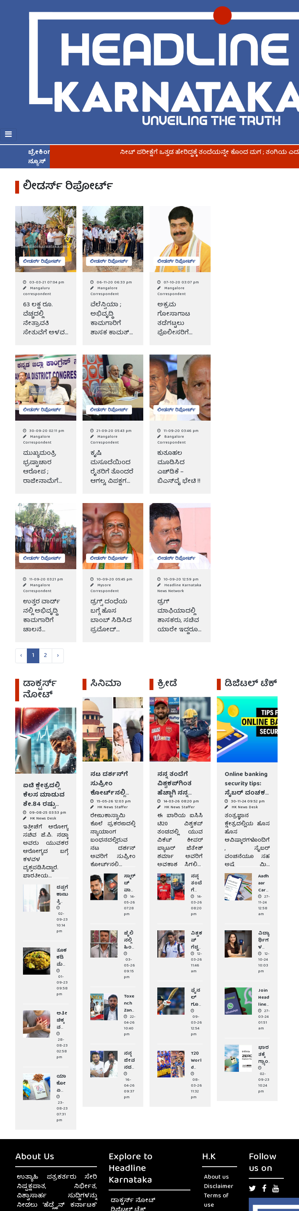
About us (216, 1177)
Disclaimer (219, 1186)
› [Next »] (58, 655)
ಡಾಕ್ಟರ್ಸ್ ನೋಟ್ (133, 1200)
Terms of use (216, 1201)
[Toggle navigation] (8, 134)
